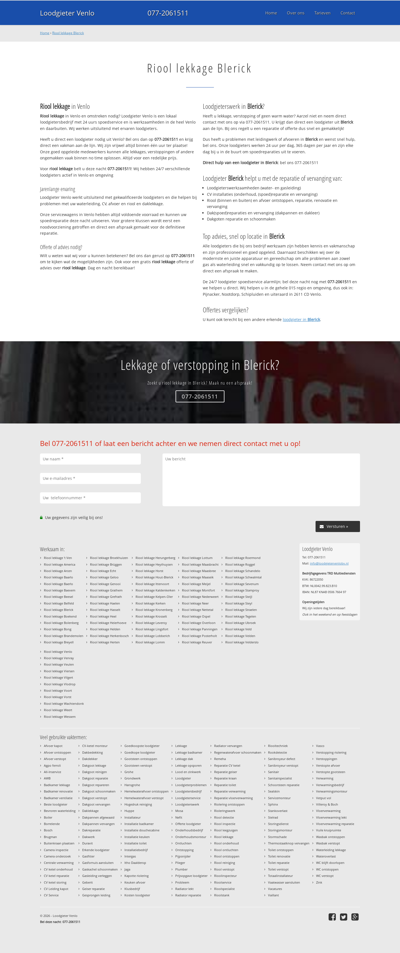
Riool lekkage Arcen (58, 571)
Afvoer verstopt (55, 759)
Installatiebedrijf (136, 850)
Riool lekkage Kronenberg (154, 610)
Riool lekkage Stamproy (242, 590)
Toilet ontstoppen (281, 850)
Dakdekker (90, 759)
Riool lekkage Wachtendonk (64, 703)
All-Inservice (52, 772)
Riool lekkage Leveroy (151, 623)
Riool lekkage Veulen (59, 664)
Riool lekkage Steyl (238, 603)
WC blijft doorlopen (330, 863)
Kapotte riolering (136, 876)
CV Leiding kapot (56, 889)
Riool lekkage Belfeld (59, 603)
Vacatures (275, 889)
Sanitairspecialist (280, 778)
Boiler (48, 817)
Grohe (128, 772)
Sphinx (273, 804)
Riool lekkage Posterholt (199, 636)
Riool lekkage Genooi (105, 584)
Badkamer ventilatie (58, 798)
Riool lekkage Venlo (58, 651)
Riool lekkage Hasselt (105, 610)
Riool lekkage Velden (240, 636)
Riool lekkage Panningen (200, 629)
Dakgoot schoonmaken (99, 791)
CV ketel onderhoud (58, 869)
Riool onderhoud (226, 843)
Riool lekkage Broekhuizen (109, 558)
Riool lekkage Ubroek (240, 623)
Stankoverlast (278, 811)
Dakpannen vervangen (98, 824)
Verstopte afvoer (328, 765)
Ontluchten (183, 843)
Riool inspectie (224, 824)
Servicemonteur (279, 798)
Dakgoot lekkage (94, 765)
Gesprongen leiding (96, 895)
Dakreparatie (91, 830)
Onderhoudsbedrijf (189, 830)
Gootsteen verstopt (138, 765)
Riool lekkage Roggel (240, 564)
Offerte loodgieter (188, 824)
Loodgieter (183, 778)
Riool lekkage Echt (103, 571)
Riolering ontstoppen (229, 804)
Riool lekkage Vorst (57, 697)
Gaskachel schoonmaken (100, 869)
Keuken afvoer (134, 882)
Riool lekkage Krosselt (151, 616)
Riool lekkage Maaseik (198, 577)
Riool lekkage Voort (58, 690)
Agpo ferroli (52, 765)
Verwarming (324, 778)
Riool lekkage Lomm (150, 642)
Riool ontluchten (226, 850)
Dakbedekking (92, 752)
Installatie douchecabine (141, 830)
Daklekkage (90, 811)
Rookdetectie (277, 752)
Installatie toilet (135, 843)
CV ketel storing (55, 882)
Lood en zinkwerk (188, 772)
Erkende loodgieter (95, 850)
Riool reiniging (224, 863)
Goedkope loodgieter (139, 752)
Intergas (130, 856)
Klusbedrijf (132, 889)
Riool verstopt (224, 869)
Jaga (127, 869)
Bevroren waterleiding (60, 811)
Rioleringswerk (224, 811)
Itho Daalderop (135, 863)
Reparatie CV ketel (227, 765)
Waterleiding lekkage (331, 850)
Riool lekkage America (59, 564)
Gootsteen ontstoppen (140, 759)
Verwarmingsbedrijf (330, 785)
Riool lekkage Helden (105, 629)
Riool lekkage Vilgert (58, 677)
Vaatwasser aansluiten (284, 882)
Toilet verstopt (278, 869)
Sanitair (273, 772)
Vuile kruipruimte (328, 830)
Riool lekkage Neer (195, 603)
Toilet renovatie (279, 856)
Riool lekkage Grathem (106, 590)
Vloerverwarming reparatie (335, 824)
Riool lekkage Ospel (196, 616)
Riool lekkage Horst (149, 571)
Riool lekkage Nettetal (197, 610)
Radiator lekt (184, 889)
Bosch (48, 830)
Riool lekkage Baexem (59, 590)
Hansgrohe (132, 785)
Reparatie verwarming (230, 791)
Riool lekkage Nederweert (200, 597)
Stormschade (277, 837)
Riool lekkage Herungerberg (155, 558)
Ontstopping (184, 850)
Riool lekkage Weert (58, 710)
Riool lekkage (223, 837)
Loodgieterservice (188, 798)
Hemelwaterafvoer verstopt (144, 798)
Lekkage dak (184, 759)
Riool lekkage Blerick (68, 33)
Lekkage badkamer (188, 752)
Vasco (320, 746)
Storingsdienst (278, 824)
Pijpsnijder (183, 856)
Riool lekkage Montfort (198, 590)
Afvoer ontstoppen (57, 752)
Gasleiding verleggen (97, 876)
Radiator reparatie (188, 895)
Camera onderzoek (57, 856)
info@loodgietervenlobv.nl (329, 563)
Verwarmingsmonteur (331, 791)
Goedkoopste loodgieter (141, 746)
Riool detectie (224, 817)
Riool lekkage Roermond (243, 558)
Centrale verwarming (59, 863)
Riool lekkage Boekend (60, 616)
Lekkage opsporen (188, 765)
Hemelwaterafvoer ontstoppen (146, 791)
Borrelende (52, 824)
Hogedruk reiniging (138, 804)
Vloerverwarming (328, 811)
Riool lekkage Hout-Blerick (154, 577)
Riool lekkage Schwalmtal (243, 577)
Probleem (182, 882)
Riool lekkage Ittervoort (152, 584)
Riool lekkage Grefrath (106, 597)
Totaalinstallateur (280, 876)
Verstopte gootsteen (330, 772)
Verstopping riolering (331, 752)
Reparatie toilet (225, 785)
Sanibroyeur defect (281, 759)
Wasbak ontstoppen (330, 837)
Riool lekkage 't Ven (58, 558)
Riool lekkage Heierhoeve (108, 623)
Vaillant (273, 895)
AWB (47, 778)
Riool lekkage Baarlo (58, 577)
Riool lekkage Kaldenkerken (155, 590)
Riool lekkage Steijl (238, 597)
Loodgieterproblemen (191, 785)
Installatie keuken (137, 837)
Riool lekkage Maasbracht (200, 564)
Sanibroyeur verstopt (283, 765)
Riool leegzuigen (226, 830)
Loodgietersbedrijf (188, 791)
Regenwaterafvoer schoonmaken (237, 752)
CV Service (51, 895)
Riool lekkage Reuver (197, 642)
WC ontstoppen (327, 869)
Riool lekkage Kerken (151, 603)
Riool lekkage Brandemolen (63, 636)
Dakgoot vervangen (96, 804)
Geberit (87, 882)
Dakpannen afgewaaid (98, 817)
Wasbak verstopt (328, 843)
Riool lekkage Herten (105, 642)
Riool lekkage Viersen (59, 671)
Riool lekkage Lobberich (153, 636)
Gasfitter (88, 856)
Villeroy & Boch (327, 804)
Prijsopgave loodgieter (191, 876)
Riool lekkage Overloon (199, 623)
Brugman (50, 837)
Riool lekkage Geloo (104, 577)
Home (44, 33)
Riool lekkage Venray (59, 658)
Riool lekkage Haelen (105, 603)
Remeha (220, 759)
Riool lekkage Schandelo (242, 571)
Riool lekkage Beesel (58, 597)
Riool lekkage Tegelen (240, 616)
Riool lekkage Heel (103, 616)
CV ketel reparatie (56, 876)
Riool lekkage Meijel (196, 584)
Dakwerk (88, 837)
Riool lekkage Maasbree (199, 571)
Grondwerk (132, 778)
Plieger (180, 863)
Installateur (132, 817)
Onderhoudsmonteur (190, 837)
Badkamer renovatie (58, 791)
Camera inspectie (56, 850)
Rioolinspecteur (225, 876)
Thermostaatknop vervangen (288, 843)
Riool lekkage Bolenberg (61, 623)
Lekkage (181, 746)
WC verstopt (325, 876)
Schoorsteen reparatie (283, 785)
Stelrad (273, 817)
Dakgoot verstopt (94, 798)
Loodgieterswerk (187, 804)
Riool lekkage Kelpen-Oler (154, 597)
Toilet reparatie (278, 863)
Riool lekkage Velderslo (242, 642)
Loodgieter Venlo (67, 12)
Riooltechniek (278, 746)
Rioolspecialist (224, 889)
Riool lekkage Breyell (59, 642)
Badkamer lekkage (57, 785)
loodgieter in (301, 319)
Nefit (178, 817)
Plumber (181, 869)
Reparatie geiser (225, 772)
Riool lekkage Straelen (241, 610)
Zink (319, 882)
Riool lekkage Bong (57, 629)
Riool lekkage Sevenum (242, 584)
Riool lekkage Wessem (60, 716)
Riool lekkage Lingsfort (152, 629)
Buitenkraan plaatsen (59, 843)
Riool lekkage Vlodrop (60, 684)
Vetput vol (323, 798)
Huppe (129, 811)
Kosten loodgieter (137, 895)
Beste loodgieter (55, 804)
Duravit (87, 843)
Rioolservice (222, 882)
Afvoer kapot (53, 746)
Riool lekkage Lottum (197, 558)
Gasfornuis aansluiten (98, 863)
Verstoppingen (326, 759)
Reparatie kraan (225, 778)
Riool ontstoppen (226, 856)
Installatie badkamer (139, 824)
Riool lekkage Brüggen (106, 564)
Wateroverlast (326, 856)
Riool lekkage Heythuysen (154, 564)
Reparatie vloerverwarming (233, 798)
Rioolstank (221, 895)
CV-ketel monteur (95, 746)
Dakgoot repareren (95, 785)
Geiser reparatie (93, 889)
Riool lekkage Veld (238, 629)
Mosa (179, 811)
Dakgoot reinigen (94, 772)
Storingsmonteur (280, 830)
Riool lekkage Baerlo (58, 584)
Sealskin (274, 791)
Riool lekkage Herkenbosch (109, 636)
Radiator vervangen (228, 746)
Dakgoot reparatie (95, 778)
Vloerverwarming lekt (331, 817)
